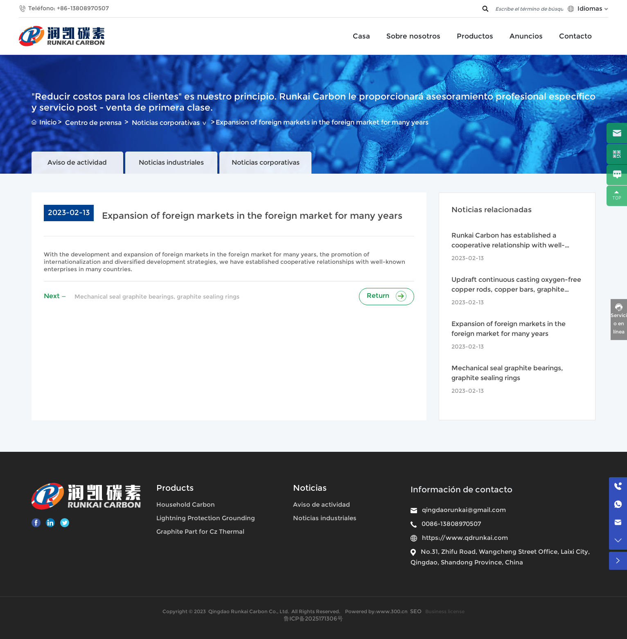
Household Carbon (185, 504)
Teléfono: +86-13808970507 (68, 8)
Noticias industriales (171, 162)
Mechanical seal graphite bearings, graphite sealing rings (156, 296)
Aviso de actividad (77, 162)
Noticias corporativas (166, 123)
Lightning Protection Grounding (205, 518)
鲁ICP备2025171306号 (313, 618)
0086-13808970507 (451, 524)
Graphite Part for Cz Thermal (200, 531)
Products (175, 488)
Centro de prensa (93, 123)
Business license (445, 611)
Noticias (310, 488)
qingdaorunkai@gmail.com (464, 510)
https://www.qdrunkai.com (465, 538)
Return (386, 295)
